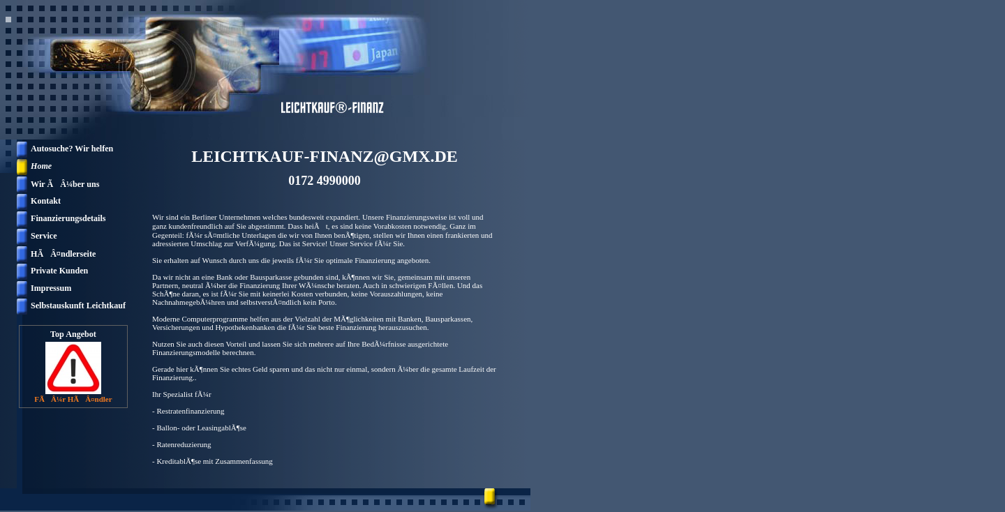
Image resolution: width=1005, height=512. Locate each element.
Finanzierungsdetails (68, 218)
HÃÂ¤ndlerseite (63, 254)
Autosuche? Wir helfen (72, 148)
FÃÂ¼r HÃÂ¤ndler (73, 399)
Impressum (51, 288)
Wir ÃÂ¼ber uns (65, 184)
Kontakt (46, 201)
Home (41, 166)
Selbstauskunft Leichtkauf (78, 305)
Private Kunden (59, 271)
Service (44, 236)
